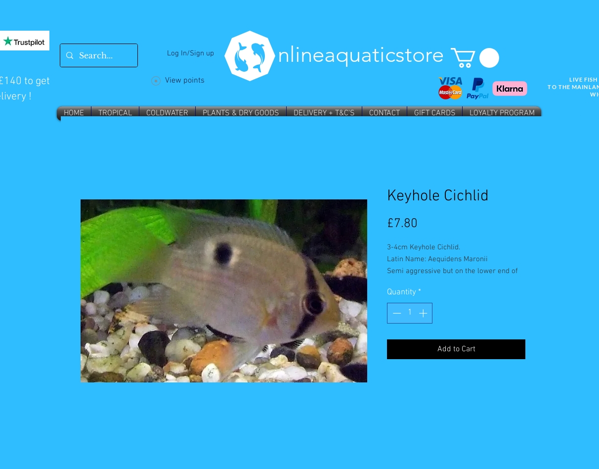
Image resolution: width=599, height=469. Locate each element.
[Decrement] (395, 313)
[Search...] (98, 55)
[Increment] (424, 313)
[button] (475, 58)
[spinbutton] (410, 313)
